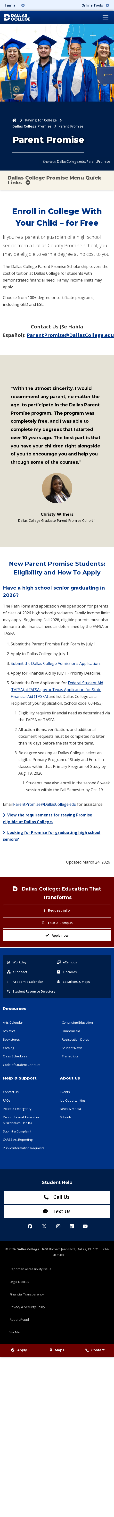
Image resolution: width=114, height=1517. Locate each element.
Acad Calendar (25, 981)
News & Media (70, 1108)
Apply (19, 1350)
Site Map (15, 1332)
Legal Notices (19, 1281)
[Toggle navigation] (105, 17)
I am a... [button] (15, 5)
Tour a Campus (57, 922)
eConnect (17, 972)
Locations (73, 981)
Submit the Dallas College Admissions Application (55, 663)
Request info (57, 910)
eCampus (67, 962)
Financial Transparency (27, 1294)
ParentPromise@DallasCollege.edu (70, 335)
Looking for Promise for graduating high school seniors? (51, 836)
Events (65, 1092)
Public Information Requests (23, 1148)
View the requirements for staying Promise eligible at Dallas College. (47, 818)
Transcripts (70, 1056)
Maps (57, 1350)
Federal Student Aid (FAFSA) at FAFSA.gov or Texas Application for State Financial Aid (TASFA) (57, 689)
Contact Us (11, 1092)
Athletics (9, 1031)
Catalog (8, 1048)
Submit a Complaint (17, 1131)
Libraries (67, 972)
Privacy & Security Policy (27, 1307)
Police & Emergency (17, 1108)
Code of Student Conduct (21, 1065)
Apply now (57, 935)
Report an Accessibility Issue (30, 1269)
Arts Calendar (13, 1022)
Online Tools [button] (95, 5)
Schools (66, 1117)
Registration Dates (75, 1039)
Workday (16, 962)
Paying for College (41, 120)
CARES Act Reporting (18, 1139)
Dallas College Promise (31, 126)
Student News (72, 1048)
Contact (95, 1350)
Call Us (57, 1197)
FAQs (6, 1100)
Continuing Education (77, 1022)
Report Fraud (19, 1319)
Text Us (57, 1211)
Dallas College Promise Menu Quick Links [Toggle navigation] (54, 180)
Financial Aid (71, 1031)
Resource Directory (31, 991)
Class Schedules (15, 1056)
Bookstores (11, 1039)
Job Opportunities (73, 1100)
